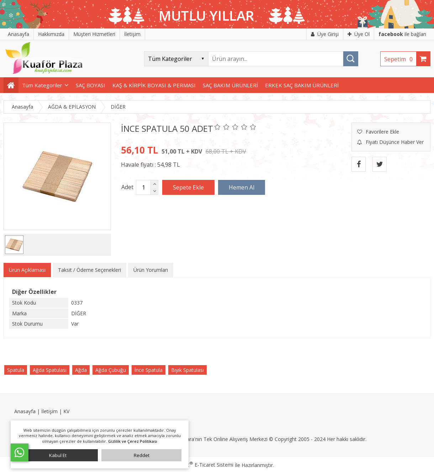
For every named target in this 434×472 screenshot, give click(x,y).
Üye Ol (359, 34)
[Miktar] (143, 187)
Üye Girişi (325, 34)
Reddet (141, 455)
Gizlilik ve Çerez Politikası (132, 441)
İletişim (49, 411)
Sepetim (400, 59)
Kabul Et (58, 455)
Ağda (81, 370)
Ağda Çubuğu (110, 370)
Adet (127, 187)
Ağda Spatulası (50, 370)
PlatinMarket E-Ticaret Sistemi (196, 464)
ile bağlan (402, 34)
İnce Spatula (148, 370)
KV (66, 411)
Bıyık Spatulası (187, 370)
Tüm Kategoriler (42, 85)
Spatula (15, 370)
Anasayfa (25, 411)
